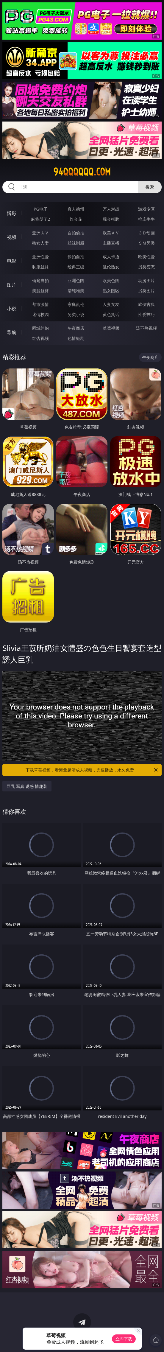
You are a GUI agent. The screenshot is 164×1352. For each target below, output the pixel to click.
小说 (11, 308)
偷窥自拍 (40, 280)
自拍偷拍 (76, 233)
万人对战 (111, 209)
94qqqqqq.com (82, 172)
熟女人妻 (40, 243)
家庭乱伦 (76, 304)
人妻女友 (111, 304)
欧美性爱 (146, 256)
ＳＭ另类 (146, 243)
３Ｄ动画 (146, 233)
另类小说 (76, 314)
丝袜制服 (76, 243)
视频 (11, 237)
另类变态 (146, 267)
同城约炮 (40, 328)
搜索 (150, 187)
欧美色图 (111, 280)
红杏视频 (40, 338)
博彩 (11, 213)
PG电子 (41, 209)
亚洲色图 (76, 280)
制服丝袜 (40, 267)
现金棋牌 (111, 219)
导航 (11, 332)
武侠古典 (146, 304)
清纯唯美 (76, 290)
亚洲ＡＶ (40, 233)
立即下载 (123, 1339)
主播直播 (111, 243)
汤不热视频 (146, 328)
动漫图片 (146, 280)
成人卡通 (111, 256)
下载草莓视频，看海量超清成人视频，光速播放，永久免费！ (92, 770)
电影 (11, 261)
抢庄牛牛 (146, 219)
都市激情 (40, 304)
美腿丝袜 (40, 290)
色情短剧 (76, 338)
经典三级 (76, 267)
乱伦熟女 (111, 267)
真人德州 (76, 209)
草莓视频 (111, 328)
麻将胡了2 (40, 219)
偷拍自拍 (76, 256)
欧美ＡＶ (111, 233)
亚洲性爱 (40, 256)
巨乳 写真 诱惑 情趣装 (27, 786)
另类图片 (146, 290)
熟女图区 (111, 290)
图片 (11, 284)
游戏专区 (146, 209)
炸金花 (76, 219)
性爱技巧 (146, 314)
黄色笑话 (111, 314)
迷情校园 (40, 314)
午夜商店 (76, 328)
